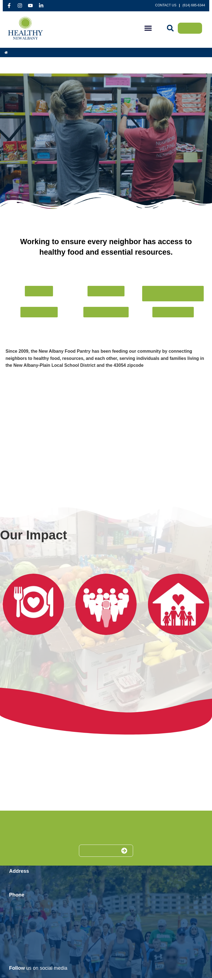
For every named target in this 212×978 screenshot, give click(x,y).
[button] (148, 28)
